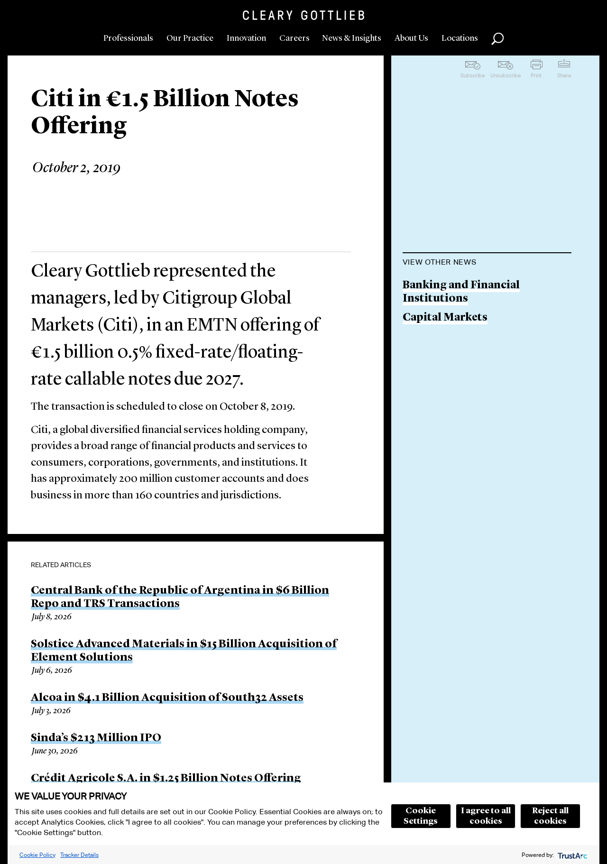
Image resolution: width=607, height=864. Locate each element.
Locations (459, 38)
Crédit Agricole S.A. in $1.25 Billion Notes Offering (166, 778)
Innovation (246, 38)
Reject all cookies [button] (550, 816)
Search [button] (497, 39)
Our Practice (189, 38)
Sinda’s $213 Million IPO (96, 738)
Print (536, 75)
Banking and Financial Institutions (461, 292)
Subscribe (472, 75)
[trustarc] (571, 855)
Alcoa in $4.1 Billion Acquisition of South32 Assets (167, 698)
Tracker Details (79, 854)
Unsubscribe (505, 75)
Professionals (128, 38)
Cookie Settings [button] (421, 816)
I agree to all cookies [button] (486, 816)
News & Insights (351, 38)
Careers (294, 38)
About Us (411, 38)
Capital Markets (445, 318)
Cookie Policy (37, 854)
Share (564, 75)
